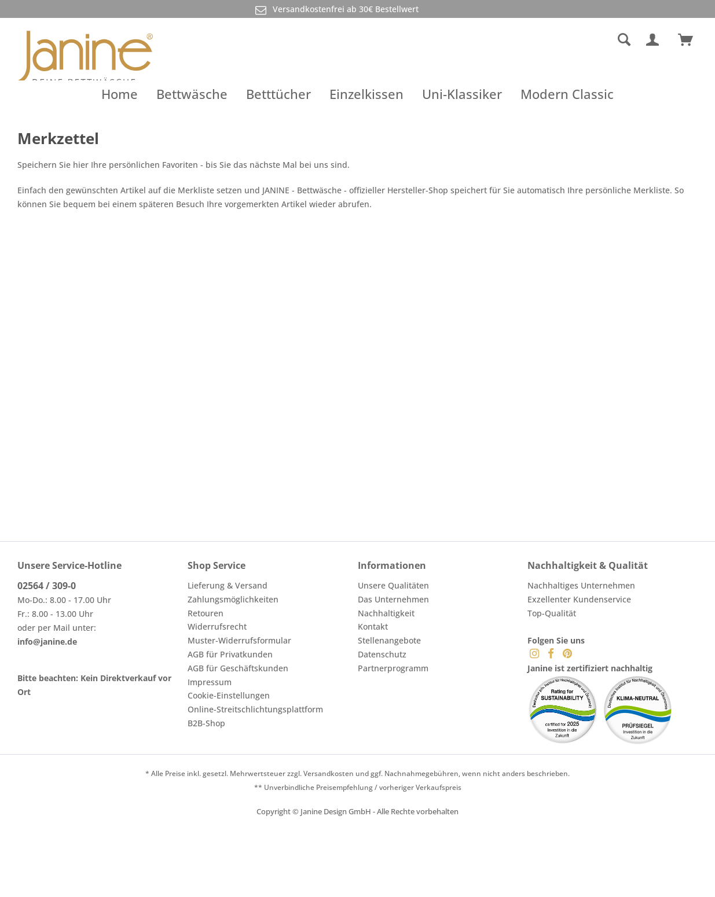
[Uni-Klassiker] (462, 93)
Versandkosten (328, 773)
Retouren (205, 613)
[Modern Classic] (567, 93)
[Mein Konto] (654, 40)
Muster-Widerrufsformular (239, 640)
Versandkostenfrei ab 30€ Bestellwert (336, 9)
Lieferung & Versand (227, 585)
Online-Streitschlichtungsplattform (255, 709)
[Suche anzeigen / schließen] (624, 40)
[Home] (119, 93)
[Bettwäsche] (192, 93)
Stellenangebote (389, 640)
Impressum (210, 682)
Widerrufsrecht (217, 626)
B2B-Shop (206, 723)
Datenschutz (382, 654)
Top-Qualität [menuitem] (551, 613)
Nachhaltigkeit (386, 613)
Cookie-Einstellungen (229, 695)
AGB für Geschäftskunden (238, 668)
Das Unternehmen (393, 599)
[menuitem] (536, 40)
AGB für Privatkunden (230, 654)
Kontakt (373, 626)
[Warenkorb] (690, 40)
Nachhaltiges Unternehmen (581, 585)
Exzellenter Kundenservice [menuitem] (579, 599)
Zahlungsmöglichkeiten (233, 599)
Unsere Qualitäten (393, 585)
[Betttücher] (278, 93)
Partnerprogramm (393, 668)
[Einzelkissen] (366, 93)
